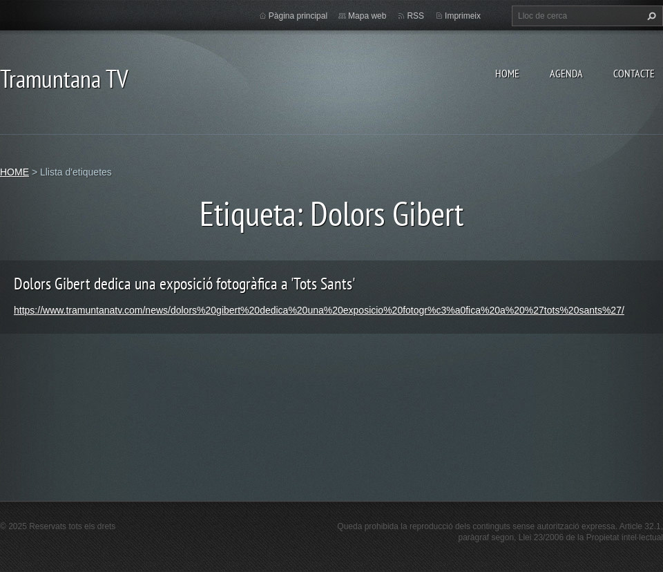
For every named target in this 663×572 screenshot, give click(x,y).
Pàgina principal (298, 16)
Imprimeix (463, 16)
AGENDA (566, 73)
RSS (415, 16)
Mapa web (367, 16)
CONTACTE (634, 73)
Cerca (650, 16)
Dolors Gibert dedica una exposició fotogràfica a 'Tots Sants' (184, 283)
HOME (507, 73)
